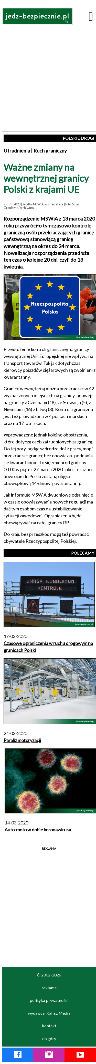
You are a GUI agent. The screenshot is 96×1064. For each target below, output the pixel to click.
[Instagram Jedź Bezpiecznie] (49, 1055)
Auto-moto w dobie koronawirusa (38, 829)
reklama (49, 987)
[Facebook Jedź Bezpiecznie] (17, 1055)
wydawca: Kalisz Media (49, 1013)
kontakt (49, 1025)
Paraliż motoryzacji (22, 740)
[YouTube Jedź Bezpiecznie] (80, 1055)
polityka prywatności (49, 1000)
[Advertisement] (48, 81)
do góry (49, 1038)
